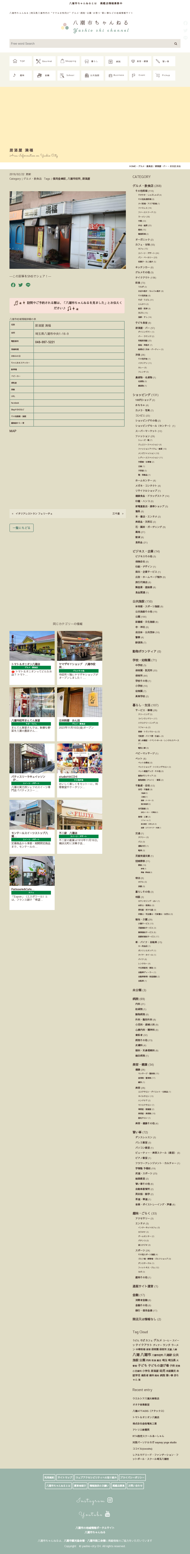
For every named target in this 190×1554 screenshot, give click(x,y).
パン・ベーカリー (145, 257)
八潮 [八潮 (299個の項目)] (136, 1354)
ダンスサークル (144, 1263)
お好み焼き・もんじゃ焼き (149, 291)
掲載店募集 (118, 1485)
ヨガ (140, 1272)
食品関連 (140, 592)
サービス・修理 (143, 710)
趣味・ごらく (141, 1213)
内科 (137, 1003)
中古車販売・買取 (145, 968)
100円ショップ (143, 399)
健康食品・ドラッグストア (149, 495)
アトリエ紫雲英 (141, 1429)
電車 (140, 850)
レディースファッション (148, 457)
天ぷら (141, 313)
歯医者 (139, 1034)
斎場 (142, 869)
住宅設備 (142, 808)
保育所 (139, 675)
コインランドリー (145, 718)
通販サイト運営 (143, 1286)
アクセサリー (142, 1218)
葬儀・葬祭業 (145, 872)
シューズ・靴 (143, 440)
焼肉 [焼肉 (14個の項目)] (157, 1375)
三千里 (117, 513)
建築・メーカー (146, 800)
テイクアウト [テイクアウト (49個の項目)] (144, 1345)
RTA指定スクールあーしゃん (148, 1436)
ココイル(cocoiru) (142, 1448)
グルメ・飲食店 (143, 186)
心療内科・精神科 (145, 1029)
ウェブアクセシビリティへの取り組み (96, 1477)
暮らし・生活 (141, 705)
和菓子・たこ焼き (145, 261)
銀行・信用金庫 (143, 1310)
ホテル (141, 882)
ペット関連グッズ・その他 (149, 771)
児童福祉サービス (145, 928)
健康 (137, 1069)
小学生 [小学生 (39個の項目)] (146, 1371)
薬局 (137, 532)
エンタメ (140, 1223)
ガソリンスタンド (145, 950)
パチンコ (142, 1240)
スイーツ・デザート (146, 253)
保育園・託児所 (143, 670)
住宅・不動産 (143, 789)
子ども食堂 (141, 322)
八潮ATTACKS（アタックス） (149, 1410)
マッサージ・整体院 (146, 1073)
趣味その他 (141, 1277)
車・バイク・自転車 (146, 942)
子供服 (141, 470)
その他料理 (141, 190)
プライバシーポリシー (132, 1477)
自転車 (141, 981)
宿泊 (137, 877)
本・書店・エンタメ (146, 516)
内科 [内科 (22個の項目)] (148, 1360)
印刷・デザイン (143, 566)
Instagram (94, 1501)
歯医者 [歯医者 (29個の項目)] (144, 1375)
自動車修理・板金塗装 (147, 976)
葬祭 (140, 865)
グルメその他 (142, 272)
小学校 (139, 685)
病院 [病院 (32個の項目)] (162, 1375)
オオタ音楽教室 (141, 1404)
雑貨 (137, 537)
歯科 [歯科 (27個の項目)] (151, 1375)
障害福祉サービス (145, 932)
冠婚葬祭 (140, 861)
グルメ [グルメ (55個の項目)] (158, 1340)
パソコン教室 (142, 1147)
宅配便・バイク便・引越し (149, 736)
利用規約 (49, 1477)
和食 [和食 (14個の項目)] (154, 1360)
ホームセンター (143, 480)
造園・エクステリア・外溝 (150, 828)
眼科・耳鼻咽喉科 (145, 1050)
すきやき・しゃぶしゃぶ (148, 195)
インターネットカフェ (147, 1227)
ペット (139, 758)
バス (140, 841)
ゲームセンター (144, 1236)
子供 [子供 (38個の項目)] (172, 1365)
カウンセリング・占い (147, 901)
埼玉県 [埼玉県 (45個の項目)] (172, 1360)
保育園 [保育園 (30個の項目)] (155, 1349)
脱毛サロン (142, 1118)
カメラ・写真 (142, 410)
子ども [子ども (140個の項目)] (142, 1365)
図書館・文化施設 (145, 621)
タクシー (142, 837)
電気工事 (142, 748)
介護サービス (143, 923)
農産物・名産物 (143, 377)
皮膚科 (139, 1045)
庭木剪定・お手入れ (147, 824)
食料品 (139, 542)
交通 (137, 833)
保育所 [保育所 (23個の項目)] (163, 1349)
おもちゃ (140, 405)
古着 (140, 466)
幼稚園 (139, 691)
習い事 (137, 1132)
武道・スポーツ (143, 1173)
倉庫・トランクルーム (147, 731)
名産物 (141, 381)
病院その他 (141, 1040)
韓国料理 (142, 234)
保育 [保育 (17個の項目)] (148, 1349)
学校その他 (141, 680)
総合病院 (140, 1055)
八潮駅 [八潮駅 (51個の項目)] (168, 1355)
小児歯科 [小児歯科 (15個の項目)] (137, 1370)
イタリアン (142, 363)
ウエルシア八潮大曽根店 (146, 1398)
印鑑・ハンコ (142, 501)
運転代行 (142, 846)
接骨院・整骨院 (144, 1078)
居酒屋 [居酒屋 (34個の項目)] (155, 1371)
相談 (137, 896)
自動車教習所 (142, 1189)
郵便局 (139, 642)
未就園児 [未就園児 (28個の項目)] (171, 1371)
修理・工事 (142, 817)
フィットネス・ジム (146, 1267)
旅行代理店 (141, 582)
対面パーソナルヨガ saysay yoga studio (155, 1442)
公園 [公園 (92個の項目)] (142, 1360)
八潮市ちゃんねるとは (83, 3)
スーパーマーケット (146, 430)
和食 (137, 282)
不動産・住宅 (142, 785)
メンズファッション (146, 453)
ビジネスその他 (143, 556)
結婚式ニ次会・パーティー (149, 349)
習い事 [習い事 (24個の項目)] (169, 1375)
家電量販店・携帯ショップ (149, 506)
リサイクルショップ (146, 490)
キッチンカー (142, 267)
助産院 (139, 1009)
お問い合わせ (135, 1485)
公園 (137, 616)
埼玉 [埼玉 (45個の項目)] (164, 1360)
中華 (140, 221)
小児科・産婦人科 (145, 1024)
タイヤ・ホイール (145, 955)
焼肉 (140, 229)
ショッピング (141, 395)
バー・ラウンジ (144, 336)
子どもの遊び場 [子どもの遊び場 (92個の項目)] (158, 1365)
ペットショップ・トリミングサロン (153, 767)
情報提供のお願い (99, 1485)
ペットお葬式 (143, 762)
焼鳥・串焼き (143, 345)
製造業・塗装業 (143, 587)
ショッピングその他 (146, 420)
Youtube (95, 1514)
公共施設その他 (143, 611)
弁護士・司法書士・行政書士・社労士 (154, 914)
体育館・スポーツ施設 (147, 606)
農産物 (141, 386)
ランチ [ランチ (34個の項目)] (166, 1345)
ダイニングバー (144, 332)
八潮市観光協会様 (74, 1540)
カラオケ (142, 1232)
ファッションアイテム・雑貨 (150, 449)
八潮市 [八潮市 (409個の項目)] (145, 1354)
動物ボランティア (144, 651)
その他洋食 (142, 359)
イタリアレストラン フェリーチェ (32, 513)
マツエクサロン (144, 1105)
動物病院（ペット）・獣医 (149, 780)
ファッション (142, 436)
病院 (136, 999)
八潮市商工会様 (96, 1540)
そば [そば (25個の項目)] (142, 1340)
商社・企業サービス (146, 571)
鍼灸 (140, 1082)
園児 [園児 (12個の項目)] (159, 1360)
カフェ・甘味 (142, 244)
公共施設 (138, 601)
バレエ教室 (141, 1142)
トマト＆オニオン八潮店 (146, 1417)
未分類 (137, 990)
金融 (136, 1295)
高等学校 (140, 696)
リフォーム (142, 727)
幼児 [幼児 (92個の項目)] (162, 1371)
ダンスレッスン (143, 1137)
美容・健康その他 (145, 1123)
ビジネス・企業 (143, 551)
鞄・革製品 (142, 475)
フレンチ (142, 372)
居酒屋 (86, 178)
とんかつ (142, 304)
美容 (137, 1087)
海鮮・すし (142, 317)
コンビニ (140, 415)
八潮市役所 (73, 178)
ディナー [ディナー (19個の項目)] (157, 1345)
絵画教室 (140, 1178)
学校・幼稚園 (141, 660)
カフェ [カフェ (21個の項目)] (149, 1340)
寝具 (137, 511)
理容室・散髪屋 (144, 1109)
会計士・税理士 (144, 905)
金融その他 (141, 1305)
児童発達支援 (142, 855)
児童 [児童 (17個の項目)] (169, 1349)
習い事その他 (142, 1183)
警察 (137, 637)
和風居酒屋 (142, 340)
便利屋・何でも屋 (145, 910)
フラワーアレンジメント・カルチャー (155, 1163)
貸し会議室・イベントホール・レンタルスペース (158, 740)
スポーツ (140, 1250)
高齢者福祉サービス (146, 936)
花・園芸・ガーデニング (148, 526)
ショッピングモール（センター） (153, 425)
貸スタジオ (142, 1245)
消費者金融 (141, 1300)
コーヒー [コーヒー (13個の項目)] (167, 1340)
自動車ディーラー (145, 972)
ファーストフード (145, 212)
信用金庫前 (59, 178)
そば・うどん (143, 300)
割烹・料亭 (142, 308)
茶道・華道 (141, 1199)
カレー (141, 367)
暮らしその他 (142, 891)
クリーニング (143, 714)
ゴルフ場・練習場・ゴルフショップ (153, 1258)
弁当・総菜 (142, 225)
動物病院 (140, 1014)
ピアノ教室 (141, 1157)
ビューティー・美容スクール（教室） (155, 1152)
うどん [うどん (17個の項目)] (136, 1340)
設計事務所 (144, 804)
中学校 (139, 665)
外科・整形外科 (143, 1019)
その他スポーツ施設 (146, 1254)
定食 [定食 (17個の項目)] (177, 1365)
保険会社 (140, 561)
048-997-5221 (45, 342)
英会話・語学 (142, 1194)
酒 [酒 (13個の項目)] (139, 1379)
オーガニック (142, 239)
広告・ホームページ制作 (148, 577)
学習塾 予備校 (143, 1168)
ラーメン (142, 216)
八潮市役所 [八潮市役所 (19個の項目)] (157, 1355)
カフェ (141, 248)
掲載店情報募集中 (111, 3)
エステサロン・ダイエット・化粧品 (153, 1091)
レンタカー (142, 963)
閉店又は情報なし (144, 1319)
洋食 (137, 354)
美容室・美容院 (144, 1113)
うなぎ (141, 287)
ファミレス (142, 208)
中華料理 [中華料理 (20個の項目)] (140, 1349)
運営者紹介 (80, 1485)
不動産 (143, 793)
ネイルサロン (143, 1096)
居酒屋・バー (142, 327)
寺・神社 (140, 627)
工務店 (143, 797)
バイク (141, 959)
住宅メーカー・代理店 (148, 812)
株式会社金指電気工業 (145, 1423)
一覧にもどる (21, 528)
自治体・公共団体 (145, 632)
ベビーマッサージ (145, 753)
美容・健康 (140, 1064)
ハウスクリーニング (146, 723)
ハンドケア (142, 1100)
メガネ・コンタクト (146, 485)
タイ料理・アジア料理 (147, 203)
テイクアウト (142, 277)
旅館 (140, 886)
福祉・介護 (141, 919)
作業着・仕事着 (144, 462)
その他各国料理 (144, 199)
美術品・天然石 (143, 521)
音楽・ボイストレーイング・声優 (153, 1204)
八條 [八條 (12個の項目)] (175, 1349)
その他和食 (142, 295)
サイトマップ (65, 1477)
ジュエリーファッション (148, 444)
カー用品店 (142, 946)
